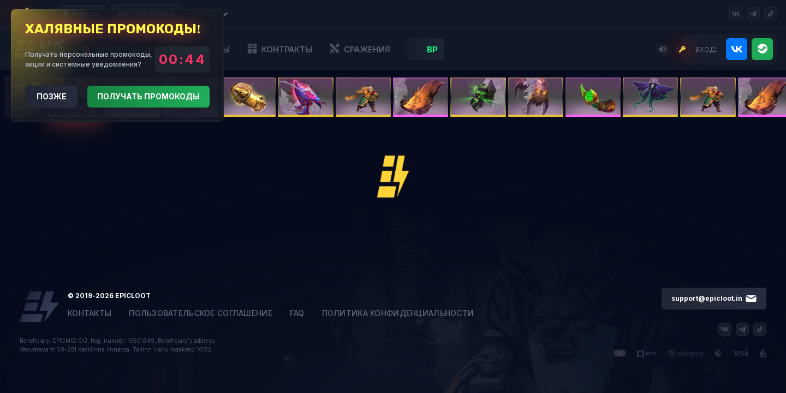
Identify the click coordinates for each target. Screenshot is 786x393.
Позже (52, 96)
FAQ (297, 313)
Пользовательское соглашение (200, 313)
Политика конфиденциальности (398, 313)
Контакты (89, 313)
